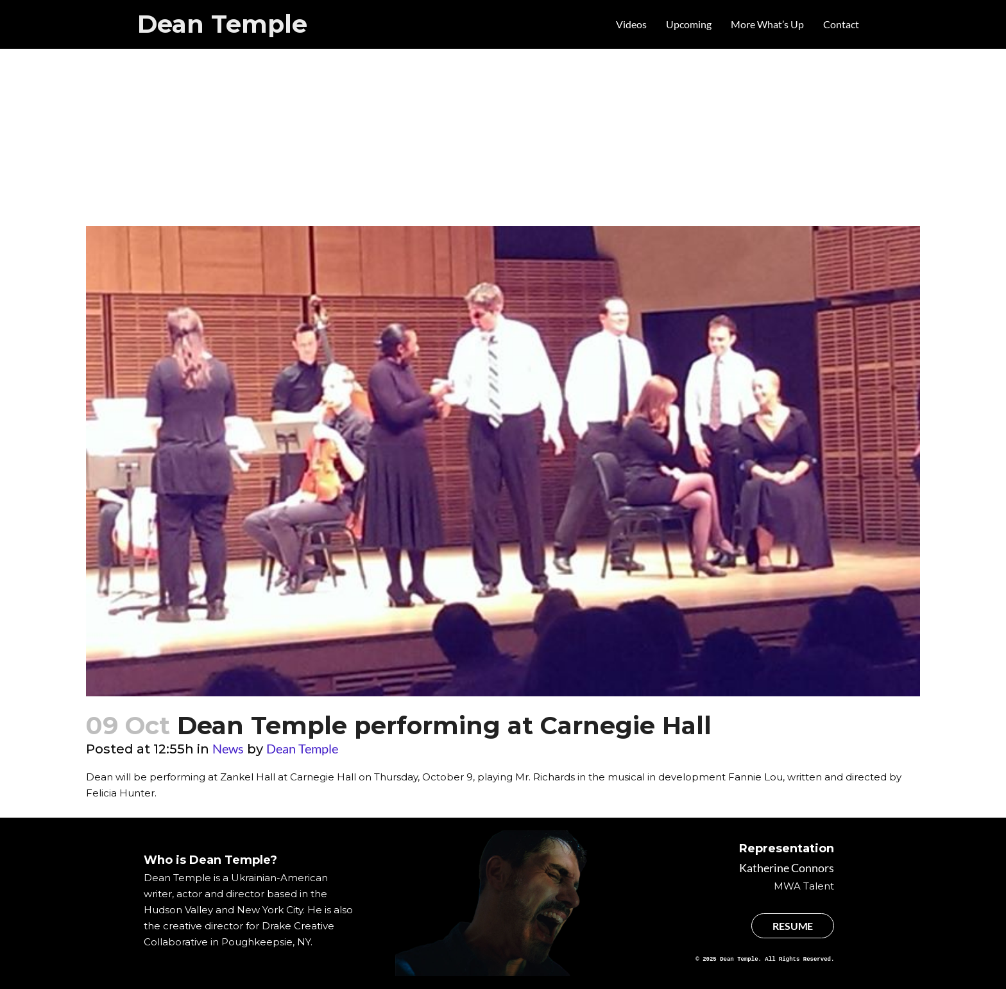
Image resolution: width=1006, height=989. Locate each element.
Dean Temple (222, 24)
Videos (631, 24)
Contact (841, 24)
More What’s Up (767, 24)
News (228, 748)
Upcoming (689, 24)
